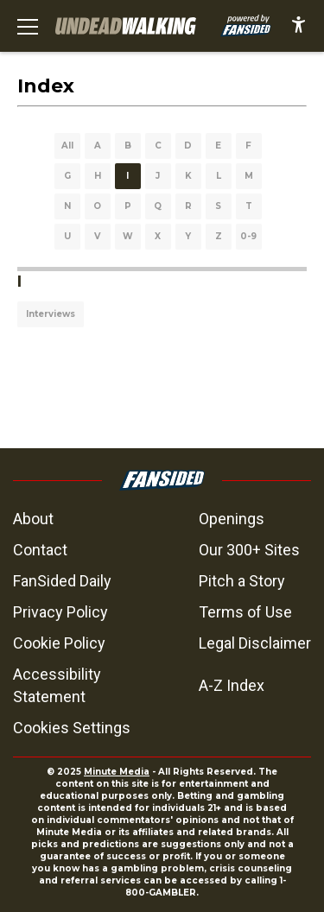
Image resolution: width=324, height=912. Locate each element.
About (33, 519)
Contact (40, 550)
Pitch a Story (242, 581)
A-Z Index (231, 685)
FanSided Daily (62, 581)
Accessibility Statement (57, 685)
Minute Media (116, 771)
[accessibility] (298, 26)
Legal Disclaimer (255, 643)
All (67, 145)
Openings (231, 519)
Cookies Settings (71, 728)
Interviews (50, 314)
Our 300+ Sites (249, 550)
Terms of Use (245, 612)
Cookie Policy (59, 643)
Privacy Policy (60, 612)
